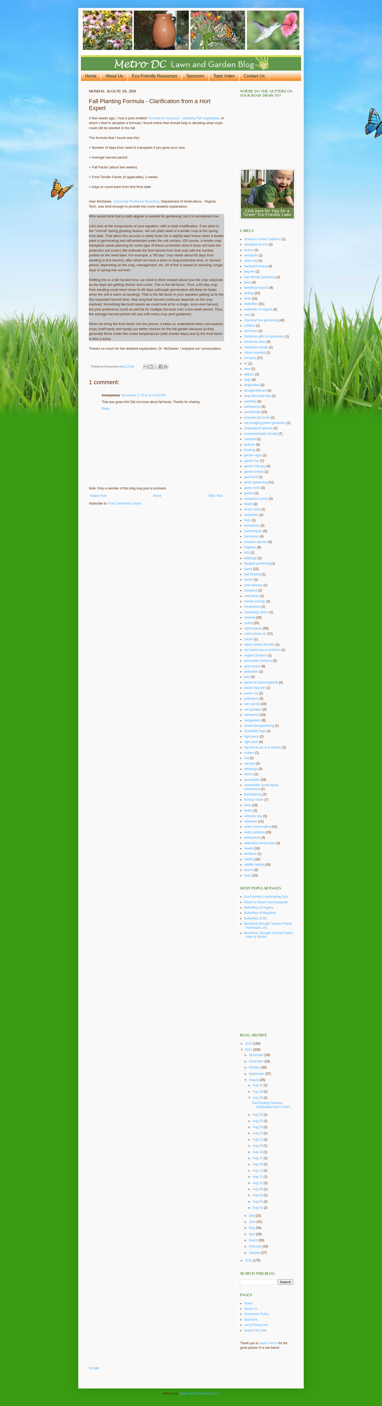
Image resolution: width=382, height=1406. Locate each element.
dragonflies (252, 385)
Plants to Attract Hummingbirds (266, 902)
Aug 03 (258, 1201)
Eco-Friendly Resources (154, 76)
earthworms (252, 407)
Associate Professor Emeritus (136, 201)
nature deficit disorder (259, 644)
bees (247, 282)
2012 (249, 1043)
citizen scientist (255, 352)
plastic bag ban (255, 688)
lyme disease (253, 585)
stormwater (252, 780)
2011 (249, 1050)
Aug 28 (258, 1114)
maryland (250, 590)
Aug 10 (258, 1183)
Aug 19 (258, 1145)
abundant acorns (256, 244)
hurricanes (251, 536)
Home (91, 76)
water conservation (257, 827)
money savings (254, 601)
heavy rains (252, 509)
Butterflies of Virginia (258, 907)
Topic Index (224, 76)
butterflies (251, 304)
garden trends (254, 472)
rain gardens (253, 709)
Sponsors (195, 76)
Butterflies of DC (255, 918)
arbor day (251, 260)
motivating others (256, 612)
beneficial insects (256, 288)
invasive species (255, 542)
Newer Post (98, 496)
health (248, 504)
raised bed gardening (259, 726)
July (252, 1215)
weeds (248, 848)
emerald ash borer (257, 417)
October (255, 1067)
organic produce (255, 655)
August (254, 1080)
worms (248, 870)
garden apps (253, 455)
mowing (249, 617)
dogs (247, 380)
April (252, 1234)
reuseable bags (255, 731)
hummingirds (253, 531)
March (254, 1240)
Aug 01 (258, 1208)
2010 (249, 1260)
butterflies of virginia (258, 309)
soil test (249, 763)
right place (251, 736)
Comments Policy (256, 1314)
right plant (251, 742)
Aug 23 (258, 1133)
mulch (248, 623)
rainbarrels (251, 715)
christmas (251, 331)
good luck (251, 477)
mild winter (251, 596)
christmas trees (255, 342)
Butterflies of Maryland (260, 913)
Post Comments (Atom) (124, 503)
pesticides (251, 671)
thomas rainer (253, 799)
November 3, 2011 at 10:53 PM (143, 395)
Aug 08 (258, 1189)
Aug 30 (258, 1091)
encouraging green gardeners (265, 423)
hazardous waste (256, 499)
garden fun (251, 461)
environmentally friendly (260, 434)
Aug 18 (258, 1152)
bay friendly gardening (259, 277)
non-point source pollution (262, 650)
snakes (249, 753)
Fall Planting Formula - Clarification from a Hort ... (272, 1105)
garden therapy (255, 466)
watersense (252, 837)
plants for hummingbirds (261, 682)
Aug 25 (258, 1121)
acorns (249, 250)
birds (247, 298)
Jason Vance (268, 1343)
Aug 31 (258, 1085)
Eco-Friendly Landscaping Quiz (266, 897)
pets (247, 677)
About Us (114, 76)
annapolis (251, 255)
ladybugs (250, 558)
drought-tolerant (255, 390)
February (255, 1246)
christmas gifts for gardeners (264, 336)
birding (249, 293)
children (249, 325)
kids (247, 552)
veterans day (253, 816)
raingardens (252, 720)
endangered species (258, 428)
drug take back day (257, 396)
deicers (249, 374)
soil (246, 758)
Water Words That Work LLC (199, 1393)
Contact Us (254, 76)
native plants (253, 628)
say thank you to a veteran (262, 747)
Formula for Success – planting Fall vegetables (183, 118)
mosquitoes (252, 606)
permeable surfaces (258, 661)
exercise (250, 439)
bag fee (249, 271)
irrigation (250, 547)
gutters (249, 493)
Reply (106, 408)
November (256, 1061)
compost (250, 358)
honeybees (252, 525)
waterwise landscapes (259, 843)
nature (248, 639)
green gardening (255, 482)
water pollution (254, 832)
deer (247, 369)
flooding (249, 450)
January (255, 1253)
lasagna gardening (257, 563)
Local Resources (256, 1325)
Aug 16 (258, 1164)
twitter (248, 810)
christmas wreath (256, 347)
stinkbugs (251, 769)
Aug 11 (258, 1177)
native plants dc (255, 634)
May (252, 1228)
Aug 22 (258, 1139)
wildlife (249, 859)
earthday (250, 401)
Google (94, 1368)
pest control (252, 666)
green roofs (252, 488)
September (257, 1074)
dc (246, 363)
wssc (247, 875)
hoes (247, 520)
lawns (248, 569)
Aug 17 (258, 1158)
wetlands (250, 854)
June (253, 1222)
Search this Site (255, 1330)
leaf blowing (252, 574)
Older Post (215, 496)
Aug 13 (258, 1170)
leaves (248, 579)
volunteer (250, 821)
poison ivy (251, 693)
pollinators (251, 698)
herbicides (251, 515)
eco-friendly (252, 412)
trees (247, 805)
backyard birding (255, 266)
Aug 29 (258, 1098)
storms (249, 774)
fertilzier (249, 444)
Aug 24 (258, 1127)
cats (247, 315)
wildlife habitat (254, 864)
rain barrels (252, 704)
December (256, 1055)
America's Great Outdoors (262, 239)
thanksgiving (253, 794)
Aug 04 (258, 1195)
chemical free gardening (261, 320)
